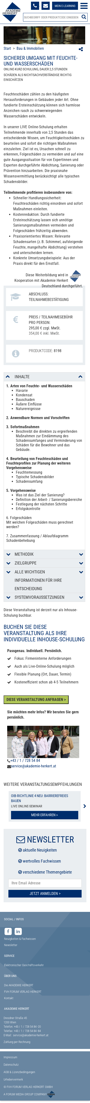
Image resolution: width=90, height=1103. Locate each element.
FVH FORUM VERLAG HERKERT (23, 991)
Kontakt (8, 998)
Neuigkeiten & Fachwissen (20, 939)
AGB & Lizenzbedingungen (19, 1072)
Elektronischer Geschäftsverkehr (24, 965)
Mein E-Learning (65, 6)
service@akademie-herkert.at (33, 766)
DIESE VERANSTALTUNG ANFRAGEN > (36, 699)
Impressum (10, 1057)
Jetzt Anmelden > (45, 893)
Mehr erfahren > (44, 815)
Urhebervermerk (13, 1079)
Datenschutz (11, 1064)
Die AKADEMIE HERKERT (18, 985)
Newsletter (10, 945)
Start (7, 48)
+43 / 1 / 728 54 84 (25, 760)
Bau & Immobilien (30, 48)
